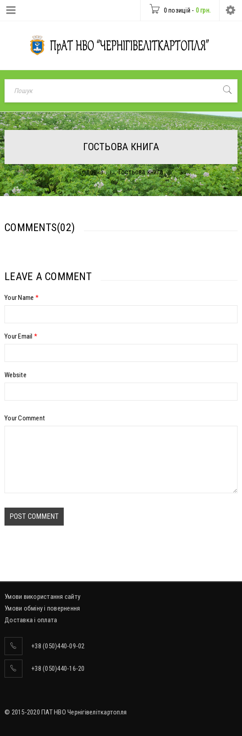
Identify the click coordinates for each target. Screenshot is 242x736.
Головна (91, 172)
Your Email (20, 336)
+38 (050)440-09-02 (58, 646)
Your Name (21, 298)
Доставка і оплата (30, 620)
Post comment (34, 516)
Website (15, 375)
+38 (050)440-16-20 (58, 669)
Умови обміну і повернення (42, 608)
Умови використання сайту (42, 597)
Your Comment (24, 418)
